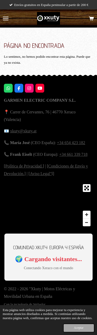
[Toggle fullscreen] (87, 188)
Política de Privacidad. (23, 166)
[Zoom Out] (87, 222)
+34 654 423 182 (71, 142)
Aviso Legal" (41, 173)
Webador (39, 304)
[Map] (48, 205)
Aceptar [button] (79, 328)
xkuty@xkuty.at (23, 131)
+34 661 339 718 (73, 154)
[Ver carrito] (91, 18)
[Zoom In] (87, 214)
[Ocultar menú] (5, 18)
